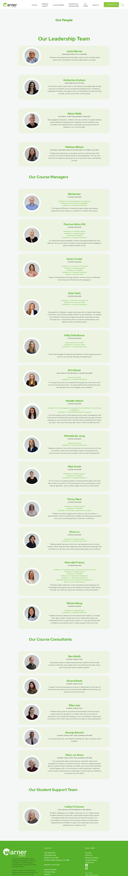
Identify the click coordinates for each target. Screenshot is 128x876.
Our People (85, 5)
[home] (10, 5)
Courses (34, 5)
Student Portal (91, 860)
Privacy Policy (49, 872)
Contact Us (112, 4)
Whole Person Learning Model (74, 5)
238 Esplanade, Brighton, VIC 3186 (51, 856)
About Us (96, 5)
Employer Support (45, 5)
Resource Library (91, 858)
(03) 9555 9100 (49, 853)
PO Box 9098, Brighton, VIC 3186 (56, 860)
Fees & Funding (50, 869)
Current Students (58, 5)
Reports (47, 874)
